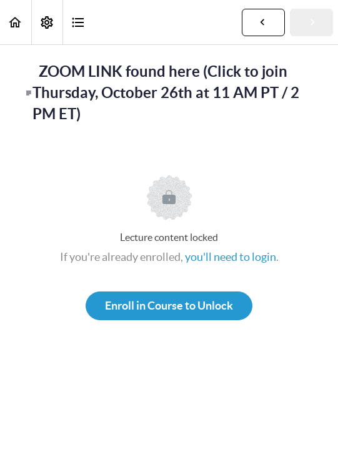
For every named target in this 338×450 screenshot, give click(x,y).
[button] (15, 22)
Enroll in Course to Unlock (169, 305)
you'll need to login (230, 256)
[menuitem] (46, 22)
